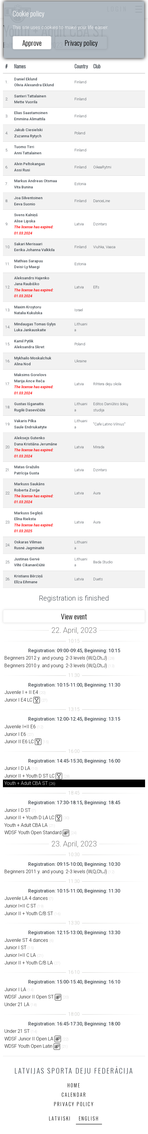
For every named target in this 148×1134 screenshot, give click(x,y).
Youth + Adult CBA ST (26, 783)
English (89, 1118)
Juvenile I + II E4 (21, 692)
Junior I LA (15, 989)
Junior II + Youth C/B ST (28, 913)
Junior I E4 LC (18, 700)
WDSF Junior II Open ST (29, 997)
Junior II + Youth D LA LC (29, 817)
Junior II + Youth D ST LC (29, 776)
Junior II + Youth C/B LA (28, 963)
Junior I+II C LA (20, 955)
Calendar (74, 1094)
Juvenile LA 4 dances (26, 898)
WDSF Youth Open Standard (33, 832)
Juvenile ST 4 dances (26, 940)
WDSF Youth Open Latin (28, 1046)
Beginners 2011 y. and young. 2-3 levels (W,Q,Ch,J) (55, 871)
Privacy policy (81, 42)
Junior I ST (15, 947)
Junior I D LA (17, 768)
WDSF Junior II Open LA (28, 1039)
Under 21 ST (17, 1031)
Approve (32, 42)
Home (74, 1085)
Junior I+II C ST (20, 906)
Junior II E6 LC (19, 741)
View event (74, 616)
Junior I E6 (15, 734)
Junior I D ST (17, 810)
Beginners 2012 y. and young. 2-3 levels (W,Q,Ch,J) (55, 658)
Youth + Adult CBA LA (25, 825)
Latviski (60, 1118)
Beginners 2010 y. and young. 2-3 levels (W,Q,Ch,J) (55, 665)
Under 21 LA (16, 1004)
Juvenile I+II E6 (20, 726)
